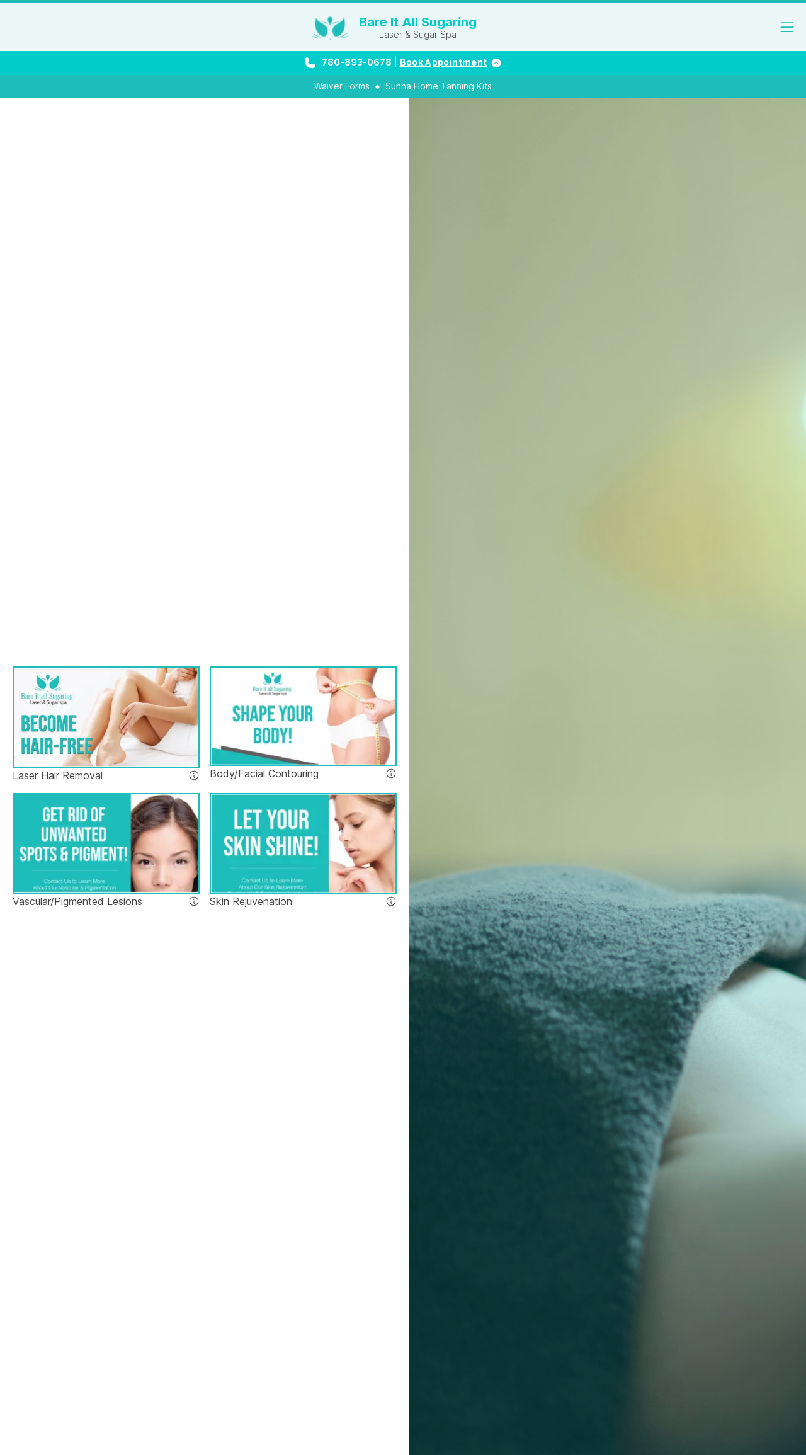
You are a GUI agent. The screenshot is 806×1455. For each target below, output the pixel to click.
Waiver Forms (342, 86)
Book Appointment (443, 62)
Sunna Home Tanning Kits (438, 86)
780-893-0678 (357, 62)
